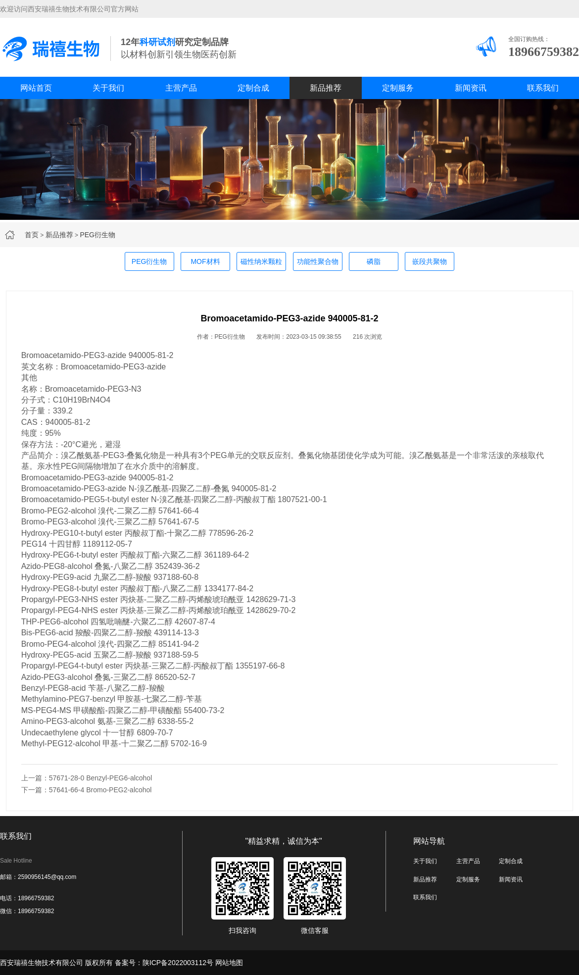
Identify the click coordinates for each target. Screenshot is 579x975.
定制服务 (398, 88)
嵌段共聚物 (429, 261)
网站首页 (36, 88)
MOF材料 (205, 261)
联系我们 (543, 88)
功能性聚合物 (317, 261)
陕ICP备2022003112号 (178, 963)
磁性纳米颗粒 (261, 261)
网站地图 (229, 963)
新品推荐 (325, 88)
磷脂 (374, 261)
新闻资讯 (470, 88)
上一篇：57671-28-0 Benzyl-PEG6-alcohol (86, 778)
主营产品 (181, 88)
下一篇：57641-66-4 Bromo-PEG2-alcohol (86, 790)
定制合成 (253, 88)
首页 (32, 235)
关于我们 (108, 88)
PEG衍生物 (97, 235)
